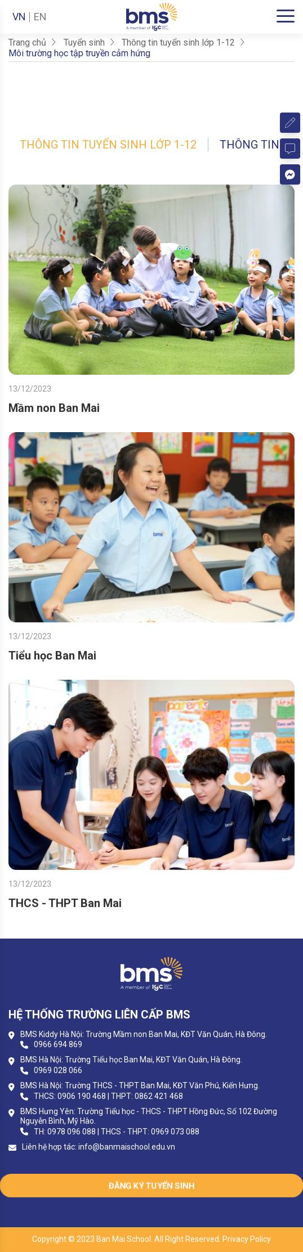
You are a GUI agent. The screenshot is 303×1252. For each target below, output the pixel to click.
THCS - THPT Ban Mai (65, 903)
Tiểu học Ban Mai (52, 655)
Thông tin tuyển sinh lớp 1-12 (108, 144)
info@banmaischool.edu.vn (126, 1146)
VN (19, 17)
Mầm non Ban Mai (54, 408)
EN (40, 17)
